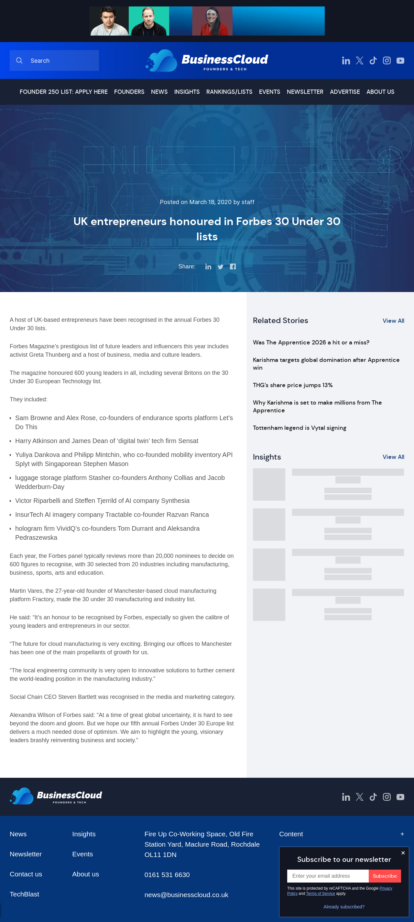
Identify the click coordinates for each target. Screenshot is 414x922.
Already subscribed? (344, 907)
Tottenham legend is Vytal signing (299, 427)
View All (393, 320)
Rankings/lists (229, 91)
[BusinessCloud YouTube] (400, 60)
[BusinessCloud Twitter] (360, 60)
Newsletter (305, 91)
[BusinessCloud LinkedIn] (346, 60)
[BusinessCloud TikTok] (373, 60)
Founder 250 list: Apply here (64, 91)
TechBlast (24, 894)
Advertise (345, 91)
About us (380, 91)
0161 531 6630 (167, 874)
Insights (187, 91)
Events (269, 91)
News (159, 91)
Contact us (26, 874)
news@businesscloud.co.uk (186, 894)
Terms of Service (320, 893)
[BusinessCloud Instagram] (387, 60)
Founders (129, 91)
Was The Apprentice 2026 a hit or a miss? (311, 342)
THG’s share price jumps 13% (293, 385)
